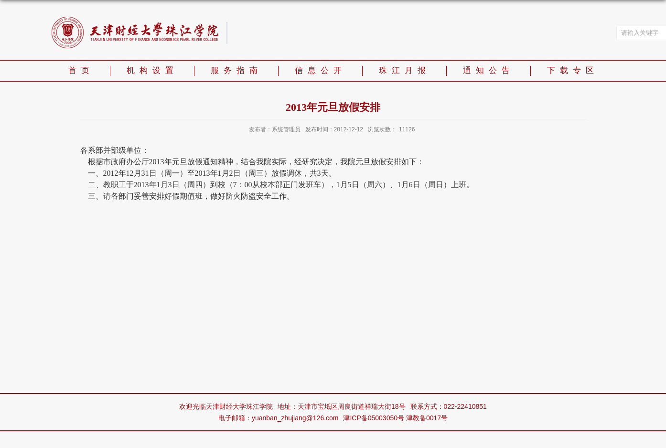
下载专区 (573, 70)
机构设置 (152, 70)
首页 (81, 70)
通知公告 (489, 70)
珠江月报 (404, 70)
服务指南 (236, 70)
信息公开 (320, 70)
